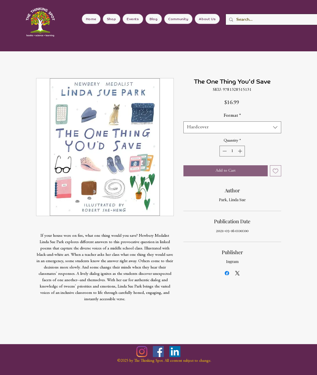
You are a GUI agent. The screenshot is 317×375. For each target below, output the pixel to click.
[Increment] (240, 151)
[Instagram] (141, 351)
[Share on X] (237, 273)
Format (232, 115)
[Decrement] (224, 151)
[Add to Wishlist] (275, 171)
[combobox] (232, 127)
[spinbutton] (232, 151)
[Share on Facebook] (227, 273)
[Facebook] (158, 351)
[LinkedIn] (174, 351)
